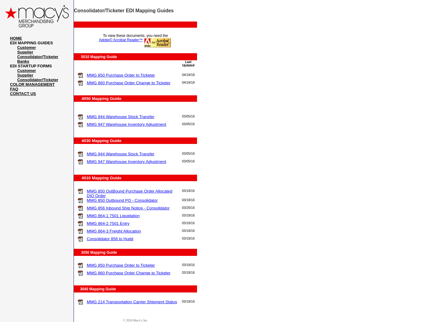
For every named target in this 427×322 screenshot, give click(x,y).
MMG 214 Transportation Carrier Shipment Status (132, 302)
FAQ (14, 89)
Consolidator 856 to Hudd (110, 239)
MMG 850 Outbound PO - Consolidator (122, 200)
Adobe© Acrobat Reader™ (121, 40)
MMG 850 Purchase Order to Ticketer (121, 75)
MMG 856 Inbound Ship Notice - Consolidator (128, 208)
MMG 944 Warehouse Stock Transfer (121, 116)
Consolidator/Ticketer (37, 56)
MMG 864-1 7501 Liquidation (113, 215)
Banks (23, 61)
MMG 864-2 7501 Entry (108, 223)
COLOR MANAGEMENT (32, 84)
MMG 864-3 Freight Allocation (114, 231)
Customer (26, 47)
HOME (16, 38)
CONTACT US (23, 93)
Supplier (25, 52)
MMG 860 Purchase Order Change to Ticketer (129, 83)
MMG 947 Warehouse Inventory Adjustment (126, 124)
